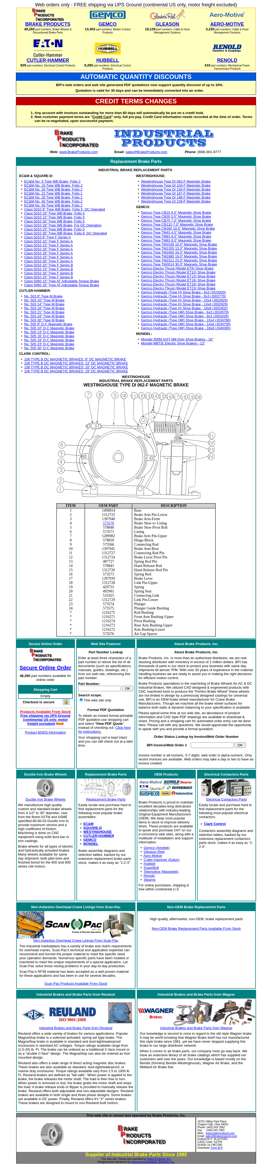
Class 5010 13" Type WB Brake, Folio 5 (54, 217)
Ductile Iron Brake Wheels (45, 799)
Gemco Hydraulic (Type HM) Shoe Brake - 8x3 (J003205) (185, 316)
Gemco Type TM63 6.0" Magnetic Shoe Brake (176, 236)
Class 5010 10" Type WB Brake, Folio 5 (54, 213)
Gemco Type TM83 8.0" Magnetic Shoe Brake (176, 240)
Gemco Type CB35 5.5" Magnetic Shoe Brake (176, 216)
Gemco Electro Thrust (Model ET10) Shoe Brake (178, 272)
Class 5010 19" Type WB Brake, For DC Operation (62, 225)
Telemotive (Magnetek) (161, 872)
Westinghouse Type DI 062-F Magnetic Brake (176, 181)
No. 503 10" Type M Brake (44, 300)
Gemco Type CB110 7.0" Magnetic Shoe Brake (177, 224)
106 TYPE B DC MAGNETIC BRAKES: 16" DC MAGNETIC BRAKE (76, 367)
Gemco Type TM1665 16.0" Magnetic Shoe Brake (179, 252)
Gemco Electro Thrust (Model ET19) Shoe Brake (178, 284)
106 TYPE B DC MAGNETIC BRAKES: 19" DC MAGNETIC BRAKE (76, 371)
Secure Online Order (45, 668)
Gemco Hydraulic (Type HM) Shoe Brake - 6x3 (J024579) (185, 312)
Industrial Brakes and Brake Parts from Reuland (75, 1028)
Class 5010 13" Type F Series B (48, 269)
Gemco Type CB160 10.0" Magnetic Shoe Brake (178, 228)
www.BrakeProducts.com (78, 152)
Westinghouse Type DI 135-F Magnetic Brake (176, 189)
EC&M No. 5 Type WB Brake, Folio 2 (52, 181)
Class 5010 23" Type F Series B (48, 277)
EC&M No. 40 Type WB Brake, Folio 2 (53, 201)
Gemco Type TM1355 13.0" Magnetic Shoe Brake (179, 248)
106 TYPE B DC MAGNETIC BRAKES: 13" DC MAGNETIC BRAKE (76, 363)
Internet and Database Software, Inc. (153, 1161)
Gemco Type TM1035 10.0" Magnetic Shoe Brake (179, 244)
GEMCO (89, 840)
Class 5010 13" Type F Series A (48, 245)
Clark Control (215, 824)
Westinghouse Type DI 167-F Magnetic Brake (176, 193)
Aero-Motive (152, 856)
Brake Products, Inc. (159, 1158)
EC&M (88, 824)
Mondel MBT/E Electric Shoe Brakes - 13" (173, 343)
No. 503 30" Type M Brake (44, 320)
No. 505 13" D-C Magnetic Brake (49, 332)
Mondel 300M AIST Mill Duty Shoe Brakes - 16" (177, 339)
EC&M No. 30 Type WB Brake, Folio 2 (53, 197)
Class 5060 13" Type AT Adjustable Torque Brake (61, 281)
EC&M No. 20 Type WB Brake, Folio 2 (53, 189)
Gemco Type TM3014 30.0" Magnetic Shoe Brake (179, 264)
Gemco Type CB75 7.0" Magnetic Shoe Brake (176, 220)
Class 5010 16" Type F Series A (48, 249)
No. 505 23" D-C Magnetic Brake (49, 344)
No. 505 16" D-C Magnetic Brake (49, 336)
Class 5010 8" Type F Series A (47, 237)
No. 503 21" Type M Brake (44, 312)
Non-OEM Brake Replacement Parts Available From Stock (196, 929)
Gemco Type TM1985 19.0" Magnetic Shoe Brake (179, 256)
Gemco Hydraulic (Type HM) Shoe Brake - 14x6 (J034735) (186, 324)
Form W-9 (216, 1147)
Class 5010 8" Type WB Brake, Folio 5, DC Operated (64, 209)
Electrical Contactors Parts (226, 799)
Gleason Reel (154, 852)
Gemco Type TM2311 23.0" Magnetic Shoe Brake (179, 260)
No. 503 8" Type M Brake (43, 296)
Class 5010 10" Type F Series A (48, 241)
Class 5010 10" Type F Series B (48, 265)
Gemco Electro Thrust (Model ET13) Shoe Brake (178, 276)
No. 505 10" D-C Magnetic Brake (49, 328)
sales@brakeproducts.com (221, 1136)
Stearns (150, 880)
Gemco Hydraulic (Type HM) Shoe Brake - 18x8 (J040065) (186, 328)
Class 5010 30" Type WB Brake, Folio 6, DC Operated (65, 233)
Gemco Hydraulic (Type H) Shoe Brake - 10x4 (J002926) (184, 300)
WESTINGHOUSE (97, 832)
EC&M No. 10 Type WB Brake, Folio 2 (53, 185)
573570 (108, 523)
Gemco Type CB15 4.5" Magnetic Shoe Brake (176, 212)
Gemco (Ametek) (157, 848)
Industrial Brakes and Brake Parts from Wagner (196, 1028)
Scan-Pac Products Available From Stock (75, 984)
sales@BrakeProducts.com (146, 152)
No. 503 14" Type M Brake (44, 304)
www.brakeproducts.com (220, 1133)
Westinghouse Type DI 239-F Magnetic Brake (176, 201)
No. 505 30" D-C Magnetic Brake (49, 348)
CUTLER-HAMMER (98, 836)
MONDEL (90, 844)
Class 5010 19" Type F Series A (48, 253)
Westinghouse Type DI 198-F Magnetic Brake (176, 197)
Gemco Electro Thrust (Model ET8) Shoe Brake (177, 268)
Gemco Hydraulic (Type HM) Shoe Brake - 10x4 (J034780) (186, 320)
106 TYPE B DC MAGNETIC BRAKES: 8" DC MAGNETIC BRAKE (75, 359)
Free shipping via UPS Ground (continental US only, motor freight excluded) (45, 720)
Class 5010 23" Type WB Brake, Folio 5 (54, 229)
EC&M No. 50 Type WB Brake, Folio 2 (53, 205)
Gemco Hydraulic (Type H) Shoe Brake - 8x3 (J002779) (183, 296)
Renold (149, 876)
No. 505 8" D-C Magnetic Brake (48, 324)
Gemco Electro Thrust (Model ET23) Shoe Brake (178, 288)
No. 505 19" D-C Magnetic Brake (49, 340)
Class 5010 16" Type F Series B (48, 273)
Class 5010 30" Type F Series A (48, 261)
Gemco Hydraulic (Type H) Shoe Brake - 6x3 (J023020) (183, 292)
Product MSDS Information (45, 732)
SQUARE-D (92, 828)
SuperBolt (151, 868)
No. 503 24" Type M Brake (44, 316)
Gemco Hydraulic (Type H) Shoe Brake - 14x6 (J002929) (184, 304)
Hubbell (149, 864)
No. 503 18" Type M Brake (44, 308)
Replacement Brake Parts (105, 799)
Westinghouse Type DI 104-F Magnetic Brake (176, 185)
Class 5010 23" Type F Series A (48, 257)
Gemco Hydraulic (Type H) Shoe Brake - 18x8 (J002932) (184, 308)
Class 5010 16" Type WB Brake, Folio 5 (54, 221)
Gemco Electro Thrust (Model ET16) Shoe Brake (178, 280)
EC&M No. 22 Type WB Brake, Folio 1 (53, 193)
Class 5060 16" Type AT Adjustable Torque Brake (61, 285)
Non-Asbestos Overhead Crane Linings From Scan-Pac (75, 940)
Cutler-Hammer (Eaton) (162, 860)
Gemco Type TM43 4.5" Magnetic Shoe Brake (176, 232)
